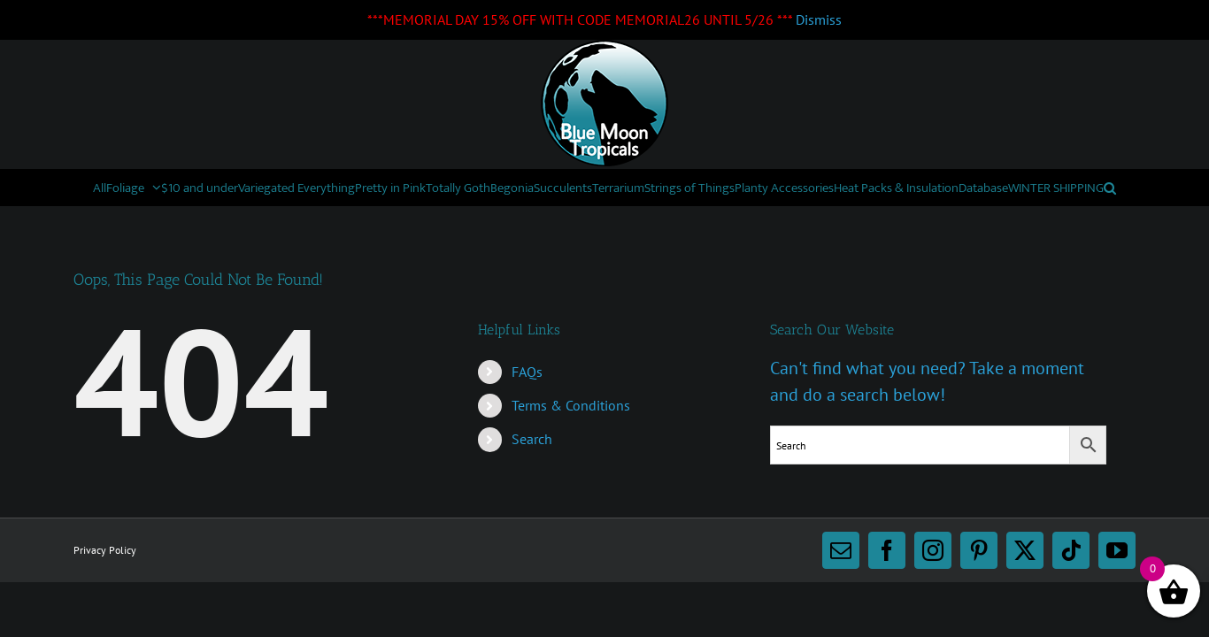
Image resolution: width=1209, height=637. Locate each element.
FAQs (527, 407)
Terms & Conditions (571, 440)
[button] (780, 223)
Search (532, 474)
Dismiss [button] (819, 19)
